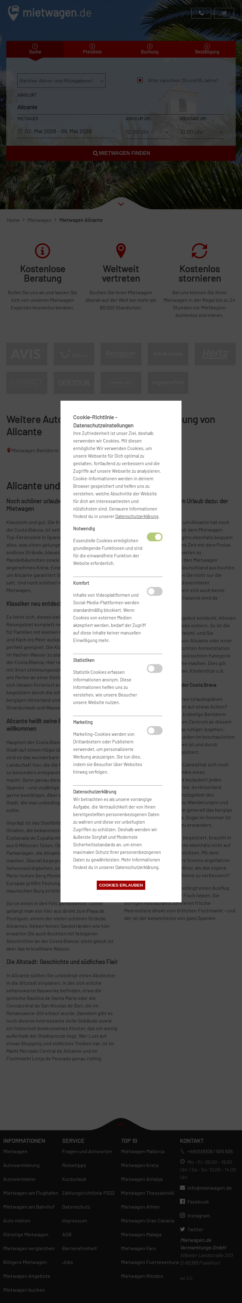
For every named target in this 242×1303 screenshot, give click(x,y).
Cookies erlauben (121, 885)
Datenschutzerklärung (136, 516)
